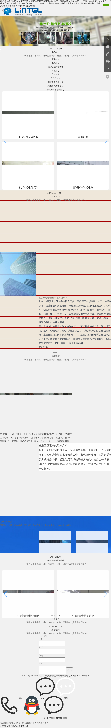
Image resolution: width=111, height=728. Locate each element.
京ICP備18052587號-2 (79, 675)
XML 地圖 (48, 717)
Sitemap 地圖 (60, 717)
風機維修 (55, 70)
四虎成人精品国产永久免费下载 (14, 726)
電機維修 (55, 63)
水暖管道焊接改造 (55, 82)
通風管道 (55, 74)
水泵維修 (55, 59)
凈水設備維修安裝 (55, 85)
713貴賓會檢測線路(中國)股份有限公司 (17, 5)
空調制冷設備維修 (55, 66)
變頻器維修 (55, 78)
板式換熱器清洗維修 (55, 89)
